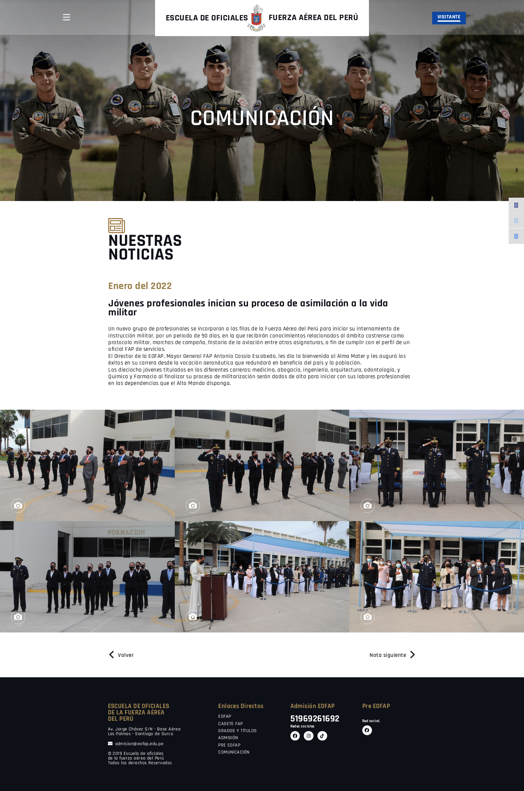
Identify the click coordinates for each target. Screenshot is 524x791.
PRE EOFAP (229, 745)
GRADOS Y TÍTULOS (237, 731)
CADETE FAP (230, 724)
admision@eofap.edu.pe (136, 744)
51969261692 (315, 718)
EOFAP (224, 716)
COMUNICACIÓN (233, 752)
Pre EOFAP (376, 706)
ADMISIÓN (228, 738)
